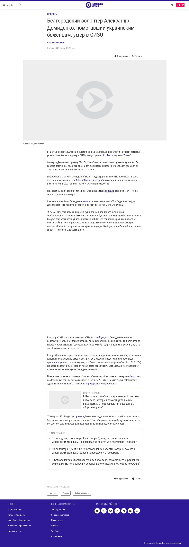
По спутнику (57, 520)
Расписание (56, 536)
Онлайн (54, 525)
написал (87, 201)
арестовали (53, 362)
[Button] (121, 56)
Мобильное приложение (19, 525)
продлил (79, 416)
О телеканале (14, 509)
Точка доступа (58, 509)
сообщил (99, 337)
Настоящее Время (55, 42)
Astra (78, 180)
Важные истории (93, 180)
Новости (52, 14)
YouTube (55, 531)
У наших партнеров (60, 515)
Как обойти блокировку (19, 520)
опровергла (92, 383)
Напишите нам (15, 531)
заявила (109, 190)
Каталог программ (16, 515)
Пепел (127, 155)
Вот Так (107, 155)
